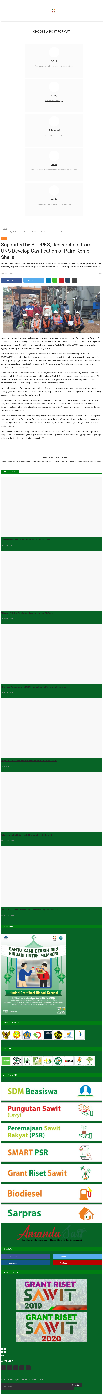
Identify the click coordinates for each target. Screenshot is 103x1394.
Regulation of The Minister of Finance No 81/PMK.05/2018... (29, 760)
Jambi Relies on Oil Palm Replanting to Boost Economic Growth (29, 462)
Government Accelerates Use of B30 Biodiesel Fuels (25, 539)
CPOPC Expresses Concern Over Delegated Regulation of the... (30, 910)
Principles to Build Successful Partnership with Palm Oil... (27, 835)
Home (3, 225)
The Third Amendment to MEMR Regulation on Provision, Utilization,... (33, 687)
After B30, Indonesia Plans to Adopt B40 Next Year (79, 462)
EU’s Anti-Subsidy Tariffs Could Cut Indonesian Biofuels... (27, 613)
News (5, 229)
